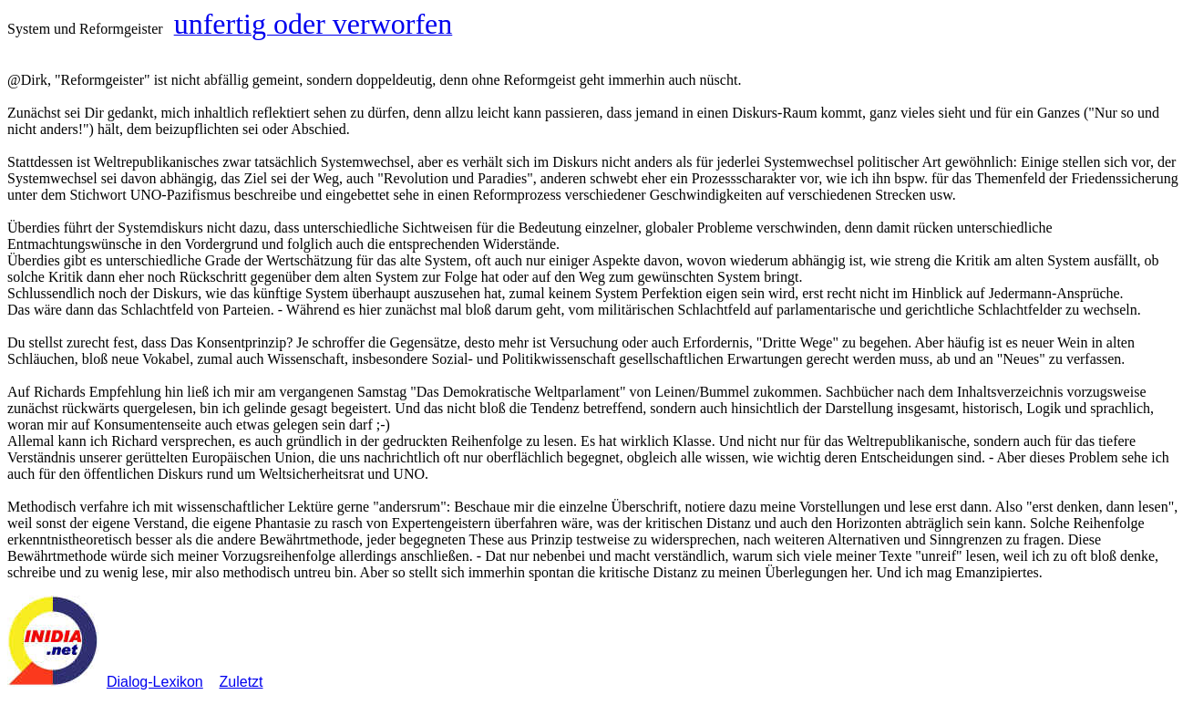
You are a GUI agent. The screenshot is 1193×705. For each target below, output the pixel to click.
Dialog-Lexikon (155, 681)
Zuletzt (241, 681)
